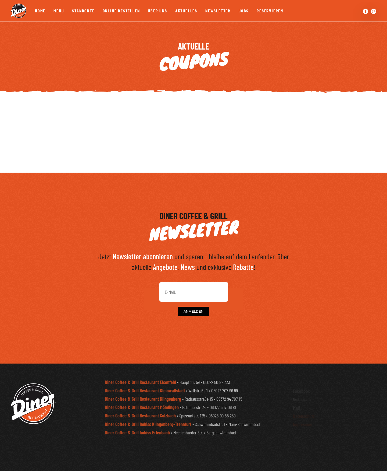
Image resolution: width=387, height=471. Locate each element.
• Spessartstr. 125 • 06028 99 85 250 (170, 425)
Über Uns (157, 10)
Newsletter (218, 10)
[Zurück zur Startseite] (19, 11)
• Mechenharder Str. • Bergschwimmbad (170, 441)
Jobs (244, 10)
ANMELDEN (193, 311)
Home (40, 10)
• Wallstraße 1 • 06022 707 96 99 (171, 399)
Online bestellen (121, 10)
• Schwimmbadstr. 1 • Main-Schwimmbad (182, 433)
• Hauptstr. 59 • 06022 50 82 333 (167, 391)
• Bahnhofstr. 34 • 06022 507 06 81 (170, 416)
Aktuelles (186, 10)
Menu (58, 10)
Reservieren (270, 10)
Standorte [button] (83, 10)
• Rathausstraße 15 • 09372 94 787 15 (173, 408)
